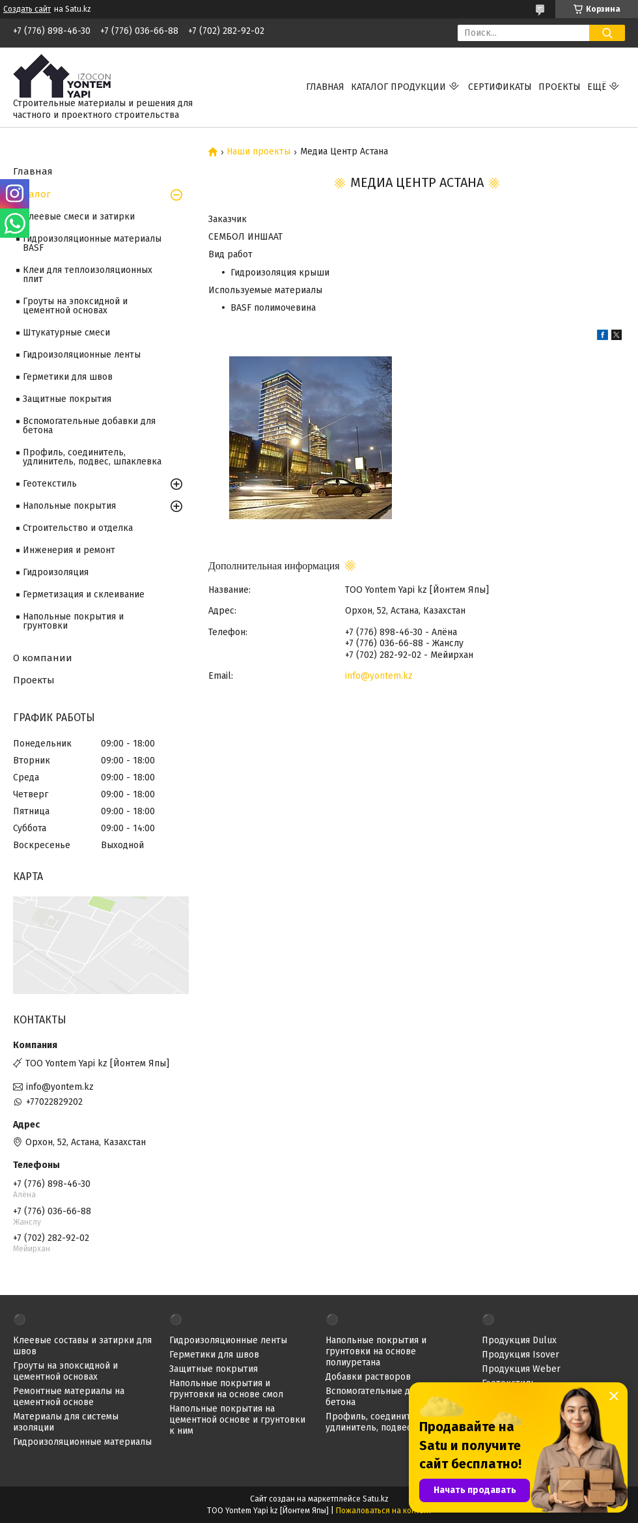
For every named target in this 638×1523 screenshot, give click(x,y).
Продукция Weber (521, 1368)
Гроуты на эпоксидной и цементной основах (75, 306)
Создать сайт (27, 9)
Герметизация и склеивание (84, 594)
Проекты (559, 87)
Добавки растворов (368, 1376)
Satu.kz (376, 1498)
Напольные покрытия (69, 505)
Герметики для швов (68, 376)
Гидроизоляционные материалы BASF (92, 243)
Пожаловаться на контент (384, 1510)
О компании (42, 658)
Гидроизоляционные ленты (82, 354)
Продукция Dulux (519, 1340)
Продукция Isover (520, 1354)
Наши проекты (258, 151)
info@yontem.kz (379, 675)
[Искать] (607, 33)
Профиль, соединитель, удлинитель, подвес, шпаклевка (92, 457)
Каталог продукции (398, 87)
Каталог (32, 194)
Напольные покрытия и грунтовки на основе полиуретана (376, 1351)
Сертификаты (500, 87)
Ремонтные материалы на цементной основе (68, 1397)
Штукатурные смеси (66, 332)
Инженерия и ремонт (69, 550)
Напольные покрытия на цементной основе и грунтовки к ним (237, 1419)
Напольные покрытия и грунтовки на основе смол (226, 1389)
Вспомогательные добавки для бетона (89, 426)
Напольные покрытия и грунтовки (73, 621)
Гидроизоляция (56, 572)
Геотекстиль (50, 483)
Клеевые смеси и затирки (79, 216)
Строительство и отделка (78, 528)
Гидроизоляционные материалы (82, 1441)
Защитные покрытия (67, 399)
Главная (325, 87)
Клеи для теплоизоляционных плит (87, 274)
